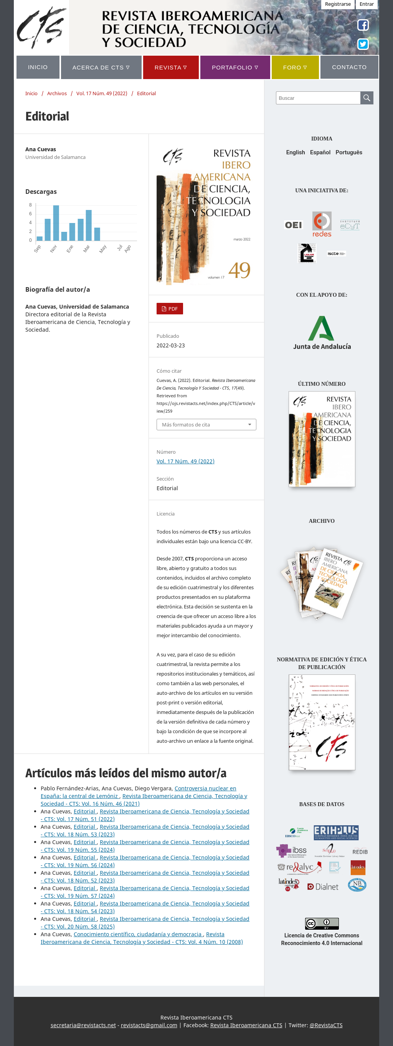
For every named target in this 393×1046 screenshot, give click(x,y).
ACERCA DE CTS (101, 67)
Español (320, 152)
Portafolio (235, 67)
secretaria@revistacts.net (83, 1025)
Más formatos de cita (186, 424)
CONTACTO (349, 67)
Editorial (85, 811)
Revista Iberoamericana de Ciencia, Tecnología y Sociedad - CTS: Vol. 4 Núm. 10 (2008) (142, 937)
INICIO (38, 67)
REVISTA (171, 67)
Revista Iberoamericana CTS (246, 1025)
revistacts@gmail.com (149, 1025)
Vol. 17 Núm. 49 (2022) (101, 93)
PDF (172, 308)
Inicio (31, 93)
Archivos (57, 93)
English (295, 152)
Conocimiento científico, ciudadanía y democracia (138, 934)
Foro (295, 67)
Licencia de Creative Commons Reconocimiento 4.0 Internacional (322, 935)
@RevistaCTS (326, 1025)
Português (348, 152)
